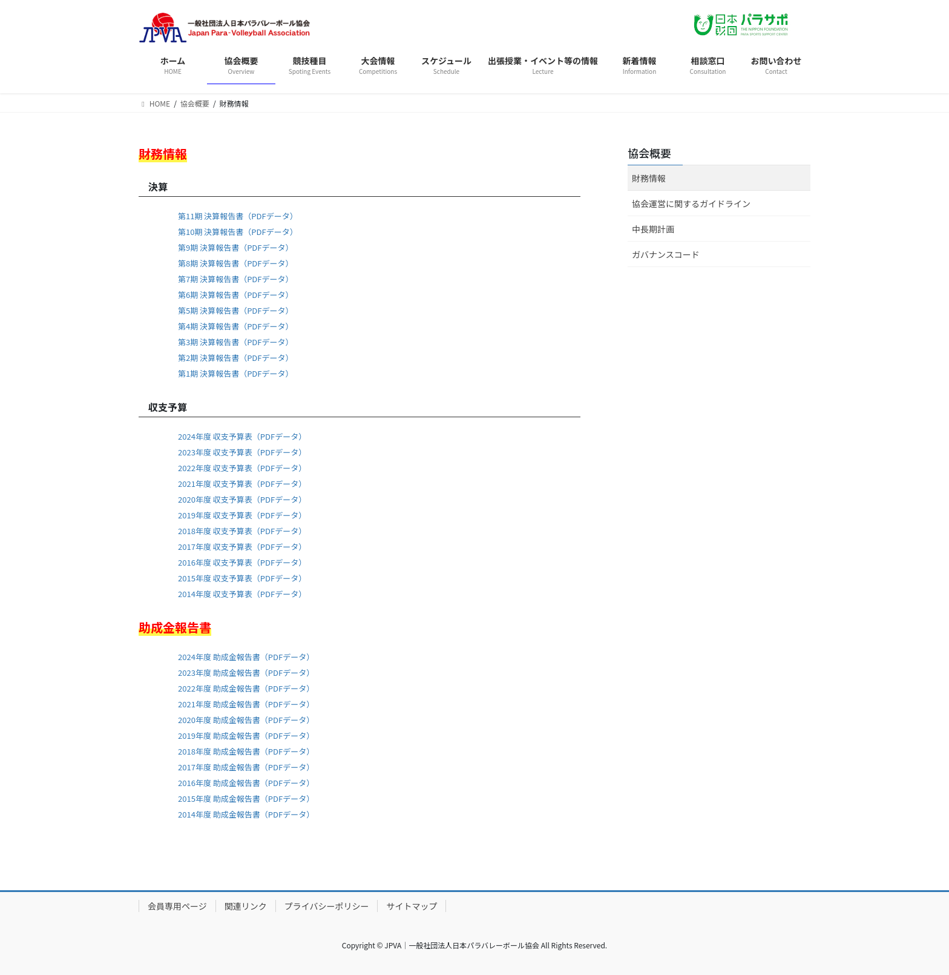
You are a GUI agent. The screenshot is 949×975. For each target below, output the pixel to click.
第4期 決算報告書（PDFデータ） (235, 326)
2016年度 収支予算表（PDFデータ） (242, 562)
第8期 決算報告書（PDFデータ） (235, 263)
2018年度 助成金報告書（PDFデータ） (246, 751)
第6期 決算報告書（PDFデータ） (235, 294)
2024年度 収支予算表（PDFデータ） (242, 436)
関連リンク (246, 906)
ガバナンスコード (666, 254)
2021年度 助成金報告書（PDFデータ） (246, 704)
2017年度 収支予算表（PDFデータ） (242, 546)
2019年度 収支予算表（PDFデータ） (242, 515)
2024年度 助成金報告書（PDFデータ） (246, 657)
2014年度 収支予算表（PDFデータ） (242, 594)
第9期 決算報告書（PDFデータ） (235, 247)
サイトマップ (411, 906)
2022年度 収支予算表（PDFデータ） (242, 468)
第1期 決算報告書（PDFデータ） (235, 373)
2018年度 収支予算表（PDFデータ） (242, 531)
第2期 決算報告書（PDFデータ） (235, 357)
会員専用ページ (177, 906)
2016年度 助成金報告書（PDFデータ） (246, 782)
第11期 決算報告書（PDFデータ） (238, 216)
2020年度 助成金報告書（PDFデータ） (246, 719)
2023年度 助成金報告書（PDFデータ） (246, 672)
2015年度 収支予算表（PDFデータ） (242, 578)
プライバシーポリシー (326, 906)
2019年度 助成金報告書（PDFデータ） (246, 735)
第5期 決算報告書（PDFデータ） (235, 310)
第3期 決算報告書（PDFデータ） (235, 342)
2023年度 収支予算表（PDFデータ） (242, 452)
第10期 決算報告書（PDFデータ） (238, 231)
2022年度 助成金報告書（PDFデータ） (246, 688)
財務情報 (649, 178)
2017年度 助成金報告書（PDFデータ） (246, 767)
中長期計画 (653, 229)
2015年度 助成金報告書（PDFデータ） (246, 798)
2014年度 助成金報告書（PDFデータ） (246, 814)
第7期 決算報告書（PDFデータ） (235, 279)
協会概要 (649, 152)
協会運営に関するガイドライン (691, 203)
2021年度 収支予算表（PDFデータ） (242, 483)
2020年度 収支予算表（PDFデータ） (242, 499)
